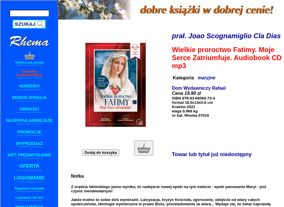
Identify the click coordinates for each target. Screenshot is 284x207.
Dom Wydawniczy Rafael (199, 88)
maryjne (206, 77)
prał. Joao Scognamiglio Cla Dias (226, 36)
